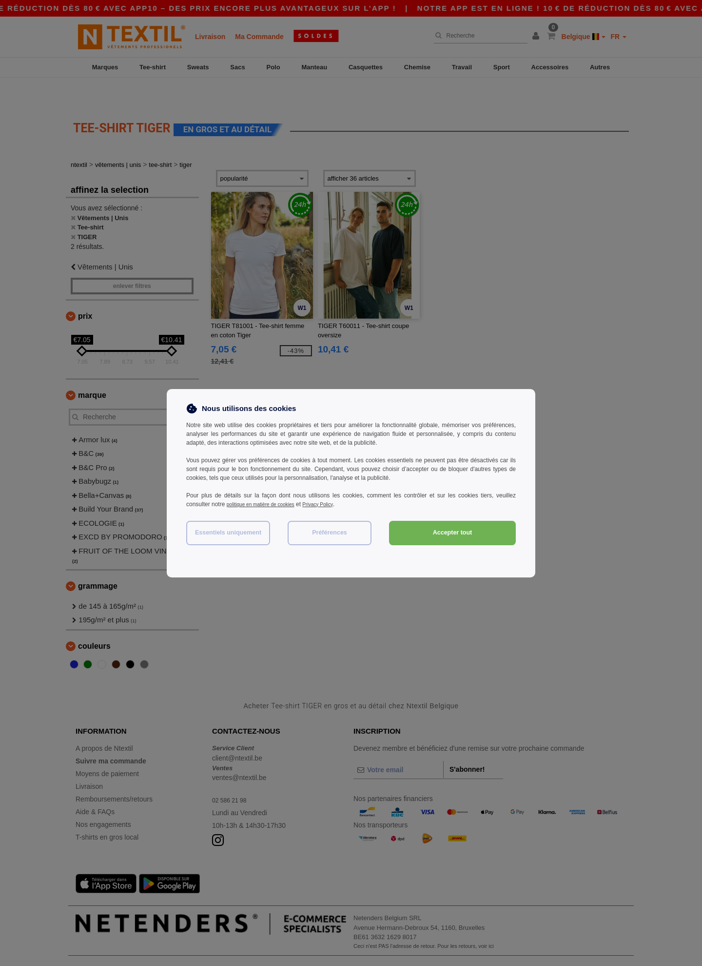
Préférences (329, 532)
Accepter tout (452, 532)
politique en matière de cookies (267, 504)
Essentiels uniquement (228, 532)
